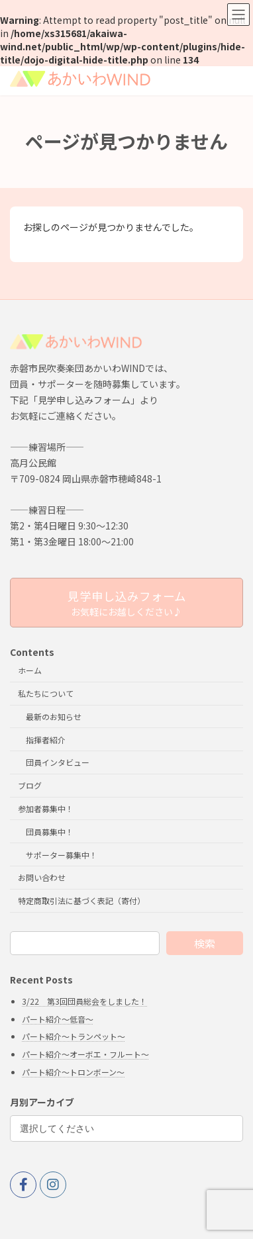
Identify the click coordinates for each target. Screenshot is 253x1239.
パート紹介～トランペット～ (73, 1036)
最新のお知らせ (53, 716)
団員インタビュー (57, 762)
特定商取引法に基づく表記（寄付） (81, 900)
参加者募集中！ (46, 808)
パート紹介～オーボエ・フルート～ (85, 1054)
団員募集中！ (50, 831)
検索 (204, 943)
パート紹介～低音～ (57, 1019)
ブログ (30, 785)
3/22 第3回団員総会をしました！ (84, 1001)
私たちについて (46, 693)
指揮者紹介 (46, 739)
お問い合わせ (42, 877)
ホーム (30, 670)
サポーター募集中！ (61, 854)
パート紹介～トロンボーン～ (73, 1072)
